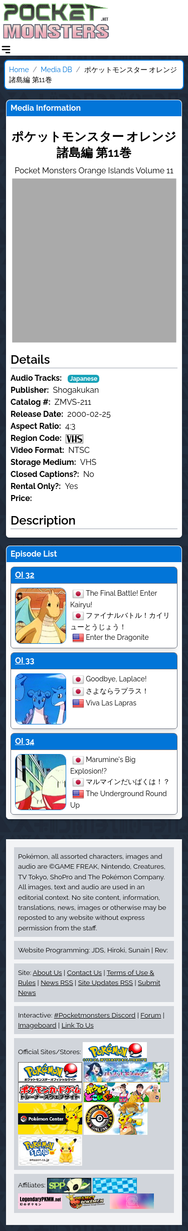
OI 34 (25, 741)
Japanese (83, 378)
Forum (150, 1015)
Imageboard (37, 1025)
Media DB (56, 70)
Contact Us (84, 972)
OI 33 (24, 660)
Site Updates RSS (105, 982)
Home (19, 70)
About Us (47, 972)
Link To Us (78, 1025)
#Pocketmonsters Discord (94, 1015)
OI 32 (24, 575)
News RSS (57, 982)
